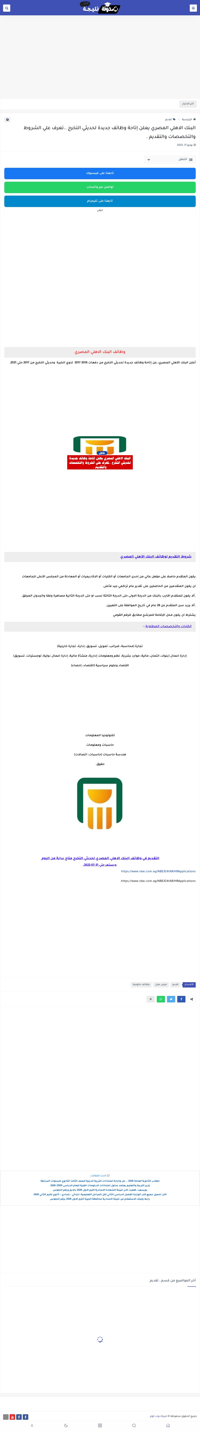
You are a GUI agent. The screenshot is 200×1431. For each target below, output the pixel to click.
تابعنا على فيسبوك (100, 173)
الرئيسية (189, 119)
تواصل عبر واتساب (100, 187)
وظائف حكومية (141, 984)
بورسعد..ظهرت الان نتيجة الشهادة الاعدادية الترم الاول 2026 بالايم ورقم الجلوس (100, 1190)
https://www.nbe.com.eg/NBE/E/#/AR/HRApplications (158, 871)
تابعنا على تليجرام (100, 201)
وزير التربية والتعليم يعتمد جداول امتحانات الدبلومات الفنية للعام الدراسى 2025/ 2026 (100, 1186)
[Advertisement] (100, 66)
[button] (181, 999)
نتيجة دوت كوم (158, 1416)
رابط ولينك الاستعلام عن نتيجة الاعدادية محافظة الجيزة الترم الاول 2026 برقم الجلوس (100, 1199)
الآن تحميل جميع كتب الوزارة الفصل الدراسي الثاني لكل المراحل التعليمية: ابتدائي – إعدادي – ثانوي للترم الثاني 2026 (100, 1195)
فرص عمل (161, 984)
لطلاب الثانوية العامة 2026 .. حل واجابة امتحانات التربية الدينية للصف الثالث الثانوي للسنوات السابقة (100, 1181)
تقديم (170, 119)
